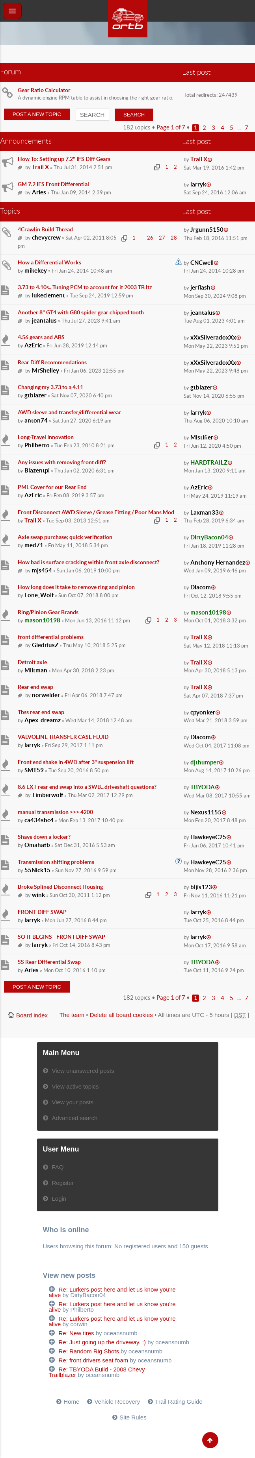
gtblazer (35, 395)
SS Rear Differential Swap (49, 962)
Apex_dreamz (42, 720)
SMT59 (34, 770)
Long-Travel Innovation (46, 437)
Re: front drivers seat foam (93, 1360)
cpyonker (202, 712)
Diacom (200, 587)
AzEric (33, 345)
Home (71, 1401)
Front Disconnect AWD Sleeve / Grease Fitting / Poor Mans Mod (96, 512)
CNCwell (202, 262)
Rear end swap (35, 687)
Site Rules (132, 1417)
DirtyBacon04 (209, 537)
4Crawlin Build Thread (45, 229)
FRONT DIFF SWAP (42, 912)
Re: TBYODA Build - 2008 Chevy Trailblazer (97, 1372)
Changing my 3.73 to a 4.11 (50, 387)
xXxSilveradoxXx (213, 337)
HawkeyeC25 (208, 837)
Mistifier (201, 437)
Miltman (35, 670)
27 (162, 238)
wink (38, 894)
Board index (32, 1015)
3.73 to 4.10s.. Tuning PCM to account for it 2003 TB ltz (85, 287)
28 (174, 238)
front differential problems (51, 637)
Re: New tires (76, 1333)
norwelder (46, 695)
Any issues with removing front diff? (62, 462)
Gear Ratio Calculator (44, 90)
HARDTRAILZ (208, 462)
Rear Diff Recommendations (52, 362)
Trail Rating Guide (178, 1401)
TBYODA (202, 787)
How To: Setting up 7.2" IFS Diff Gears (64, 159)
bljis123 (201, 887)
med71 (33, 545)
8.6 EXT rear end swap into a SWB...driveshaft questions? (87, 787)
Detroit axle (32, 662)
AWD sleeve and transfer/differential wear (69, 412)
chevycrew (46, 237)
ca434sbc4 (39, 820)
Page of (170, 127)
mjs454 (42, 570)
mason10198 (42, 620)
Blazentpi (37, 470)
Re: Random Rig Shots (89, 1351)
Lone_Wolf (39, 595)
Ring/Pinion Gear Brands (48, 612)
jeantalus (44, 320)
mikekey (35, 270)
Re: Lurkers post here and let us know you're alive (112, 1292)
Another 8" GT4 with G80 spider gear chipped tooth (81, 312)
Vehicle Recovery (117, 1401)
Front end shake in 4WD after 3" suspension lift (76, 762)
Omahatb (37, 845)
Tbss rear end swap (41, 712)
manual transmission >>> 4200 (55, 812)
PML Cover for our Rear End (52, 487)
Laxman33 (204, 512)
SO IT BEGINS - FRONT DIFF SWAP (61, 937)
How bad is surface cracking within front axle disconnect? (88, 562)
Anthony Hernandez (217, 562)
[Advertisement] (128, 55)
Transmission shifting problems (56, 862)
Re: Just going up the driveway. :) (102, 1342)
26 (150, 238)
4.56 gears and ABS (41, 337)
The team (72, 1014)
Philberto (37, 445)
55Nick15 (37, 870)
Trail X (40, 167)
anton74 (36, 420)
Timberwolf (47, 795)
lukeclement (48, 295)
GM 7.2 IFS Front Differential (53, 184)
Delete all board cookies (121, 1014)
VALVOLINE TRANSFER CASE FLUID (63, 737)
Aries (39, 192)
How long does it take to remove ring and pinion (76, 587)
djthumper (204, 762)
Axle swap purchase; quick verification (65, 537)
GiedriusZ (45, 645)
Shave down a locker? (44, 837)
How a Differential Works (49, 262)
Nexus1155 (205, 812)
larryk (198, 184)
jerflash (200, 287)
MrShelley (45, 370)
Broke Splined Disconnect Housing (60, 887)
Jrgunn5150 (206, 229)
